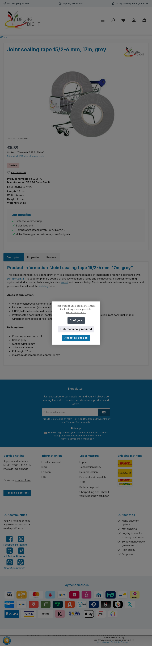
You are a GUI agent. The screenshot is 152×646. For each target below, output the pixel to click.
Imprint (83, 462)
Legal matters (89, 455)
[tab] (13, 257)
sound (64, 282)
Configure (76, 320)
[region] (76, 102)
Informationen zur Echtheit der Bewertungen (114, 642)
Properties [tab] (33, 257)
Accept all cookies (76, 337)
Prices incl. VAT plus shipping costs (25, 156)
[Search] (113, 20)
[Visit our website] (20, 564)
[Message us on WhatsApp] (9, 564)
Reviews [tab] (52, 257)
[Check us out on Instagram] (21, 541)
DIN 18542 (13, 278)
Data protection (88, 472)
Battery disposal (89, 487)
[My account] (133, 20)
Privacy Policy (103, 418)
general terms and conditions (76, 439)
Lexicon (46, 472)
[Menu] (102, 20)
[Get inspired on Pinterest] (21, 552)
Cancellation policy (90, 467)
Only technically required (76, 329)
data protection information (68, 435)
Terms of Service (75, 422)
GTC (82, 482)
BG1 (21, 278)
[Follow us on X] (9, 552)
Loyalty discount (51, 462)
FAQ (43, 477)
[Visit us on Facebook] (9, 541)
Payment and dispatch (92, 477)
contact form (23, 480)
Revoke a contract (17, 492)
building (43, 286)
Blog (44, 467)
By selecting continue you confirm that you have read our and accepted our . (78, 435)
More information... (76, 312)
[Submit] (104, 412)
